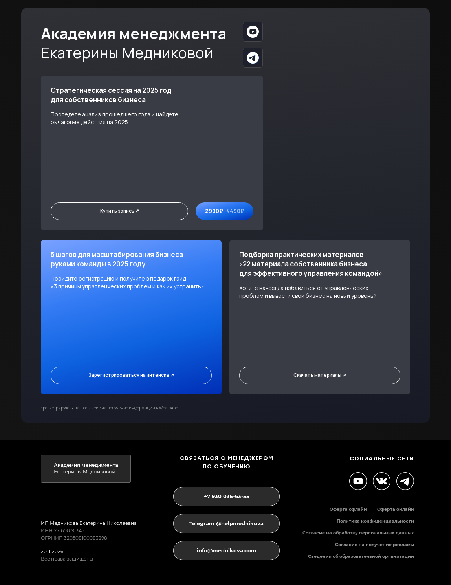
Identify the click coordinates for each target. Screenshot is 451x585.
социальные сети (382, 458)
